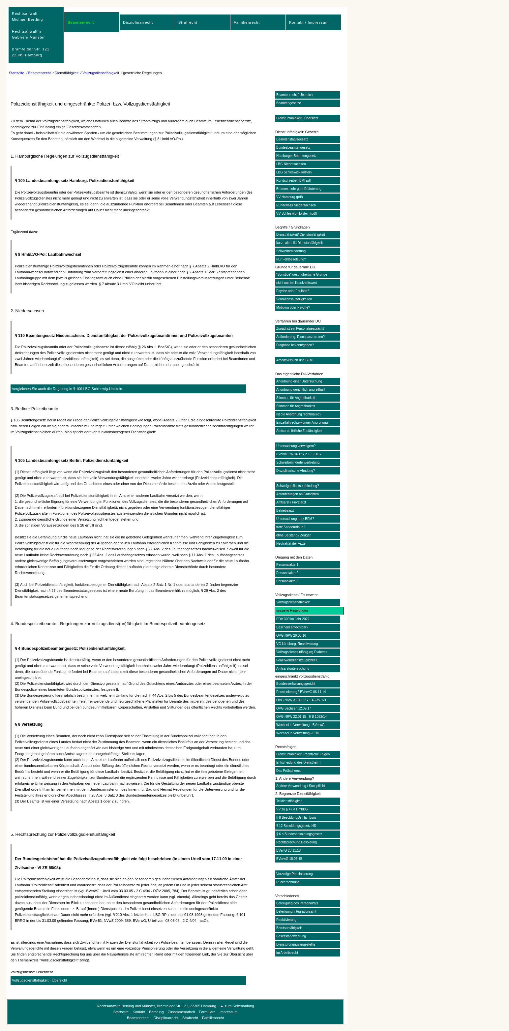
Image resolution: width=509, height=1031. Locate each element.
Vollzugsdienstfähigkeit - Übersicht (39, 980)
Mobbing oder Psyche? (293, 307)
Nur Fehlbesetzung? (291, 259)
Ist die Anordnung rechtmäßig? (298, 414)
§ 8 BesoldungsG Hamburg (296, 817)
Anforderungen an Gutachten (297, 494)
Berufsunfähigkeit (289, 928)
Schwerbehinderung (291, 251)
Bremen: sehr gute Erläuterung (298, 189)
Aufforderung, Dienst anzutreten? (300, 337)
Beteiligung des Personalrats (297, 903)
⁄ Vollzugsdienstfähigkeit (100, 73)
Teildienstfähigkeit (289, 801)
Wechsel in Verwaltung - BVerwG (300, 725)
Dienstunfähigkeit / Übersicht (297, 118)
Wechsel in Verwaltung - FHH (297, 733)
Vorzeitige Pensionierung (294, 874)
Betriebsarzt (285, 510)
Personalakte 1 (287, 564)
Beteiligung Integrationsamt (296, 911)
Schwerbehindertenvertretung (297, 462)
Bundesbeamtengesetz (293, 147)
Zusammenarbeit (181, 1012)
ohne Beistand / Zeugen (293, 535)
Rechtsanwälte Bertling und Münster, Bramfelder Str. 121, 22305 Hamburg (156, 1006)
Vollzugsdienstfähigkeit (293, 602)
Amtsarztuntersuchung (292, 668)
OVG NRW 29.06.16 (291, 635)
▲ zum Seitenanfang (237, 1006)
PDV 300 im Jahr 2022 (293, 619)
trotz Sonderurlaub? (290, 527)
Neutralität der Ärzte (291, 543)
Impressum (228, 1012)
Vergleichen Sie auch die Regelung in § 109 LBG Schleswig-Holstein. (67, 389)
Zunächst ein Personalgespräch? (300, 328)
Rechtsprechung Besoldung (296, 842)
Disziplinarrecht (138, 22)
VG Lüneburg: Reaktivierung (297, 644)
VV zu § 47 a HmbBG (292, 809)
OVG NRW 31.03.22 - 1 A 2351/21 (301, 700)
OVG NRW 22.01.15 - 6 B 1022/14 (301, 716)
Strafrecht (187, 22)
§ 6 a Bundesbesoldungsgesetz (299, 834)
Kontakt (139, 1012)
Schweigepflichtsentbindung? (297, 486)
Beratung (156, 1012)
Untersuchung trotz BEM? (295, 519)
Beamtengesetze (288, 103)
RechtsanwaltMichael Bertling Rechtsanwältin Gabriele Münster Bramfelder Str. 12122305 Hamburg (30, 34)
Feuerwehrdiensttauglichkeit (296, 660)
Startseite (16, 73)
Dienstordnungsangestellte (295, 944)
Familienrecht (247, 22)
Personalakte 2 (287, 573)
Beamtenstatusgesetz (292, 139)
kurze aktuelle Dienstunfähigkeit (299, 243)
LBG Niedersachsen (291, 164)
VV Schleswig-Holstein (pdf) (296, 213)
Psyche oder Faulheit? (292, 291)
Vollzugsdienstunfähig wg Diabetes (301, 652)
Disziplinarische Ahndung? (295, 470)
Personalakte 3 (287, 581)
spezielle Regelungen (292, 610)
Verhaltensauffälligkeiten (294, 299)
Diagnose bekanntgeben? (295, 345)
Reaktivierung (286, 920)
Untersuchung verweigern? (296, 446)
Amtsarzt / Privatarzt (291, 502)
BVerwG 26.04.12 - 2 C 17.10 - (298, 454)
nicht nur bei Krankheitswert (296, 283)
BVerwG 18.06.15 (289, 859)
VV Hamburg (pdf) (289, 197)
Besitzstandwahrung (291, 936)
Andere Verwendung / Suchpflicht (300, 786)
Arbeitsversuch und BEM (294, 360)
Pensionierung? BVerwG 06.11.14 (301, 692)
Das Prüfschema (288, 771)
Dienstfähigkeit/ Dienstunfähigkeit (300, 234)
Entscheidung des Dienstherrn (298, 762)
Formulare (207, 1012)
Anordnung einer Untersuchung (299, 381)
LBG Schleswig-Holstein (294, 172)
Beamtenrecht (81, 22)
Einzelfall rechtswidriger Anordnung (302, 422)
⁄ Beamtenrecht (39, 73)
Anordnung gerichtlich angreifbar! (300, 389)
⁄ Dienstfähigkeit (65, 73)
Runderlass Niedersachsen (296, 205)
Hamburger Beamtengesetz (296, 156)
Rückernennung (288, 882)
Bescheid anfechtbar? (292, 627)
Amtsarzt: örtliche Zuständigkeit (299, 431)
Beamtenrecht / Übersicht (295, 95)
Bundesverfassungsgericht (295, 683)
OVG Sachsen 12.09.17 (293, 708)
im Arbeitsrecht (287, 953)
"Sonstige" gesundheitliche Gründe (301, 274)
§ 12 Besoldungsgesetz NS (296, 826)
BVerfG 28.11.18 (288, 850)
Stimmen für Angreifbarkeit (295, 398)
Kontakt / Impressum (309, 22)
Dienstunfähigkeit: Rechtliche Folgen (303, 754)
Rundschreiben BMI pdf (293, 180)
